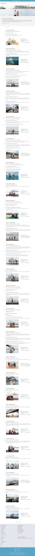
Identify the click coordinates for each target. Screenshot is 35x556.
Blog (1, 545)
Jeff (21, 62)
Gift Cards (29, 4)
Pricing (15, 2)
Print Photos (2, 529)
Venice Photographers (20, 531)
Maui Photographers (20, 528)
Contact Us (2, 539)
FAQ (1, 544)
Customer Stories (3, 528)
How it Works (24, 2)
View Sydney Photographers (5, 23)
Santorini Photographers (20, 529)
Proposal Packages (3, 527)
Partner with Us (2, 542)
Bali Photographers (20, 527)
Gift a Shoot (2, 531)
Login (33, 4)
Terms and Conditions (21, 554)
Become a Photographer (3, 541)
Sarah (4, 15)
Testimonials (28, 2)
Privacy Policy (12, 554)
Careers (2, 543)
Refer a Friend (2, 533)
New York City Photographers (21, 530)
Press (1, 540)
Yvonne (22, 42)
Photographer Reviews (3, 534)
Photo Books (2, 530)
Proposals (32, 2)
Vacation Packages (3, 526)
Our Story (2, 538)
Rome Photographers (20, 532)
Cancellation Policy (17, 554)
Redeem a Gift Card (3, 532)
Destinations (11, 2)
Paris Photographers (20, 526)
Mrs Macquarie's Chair (24, 61)
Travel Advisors (19, 2)
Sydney (24, 42)
